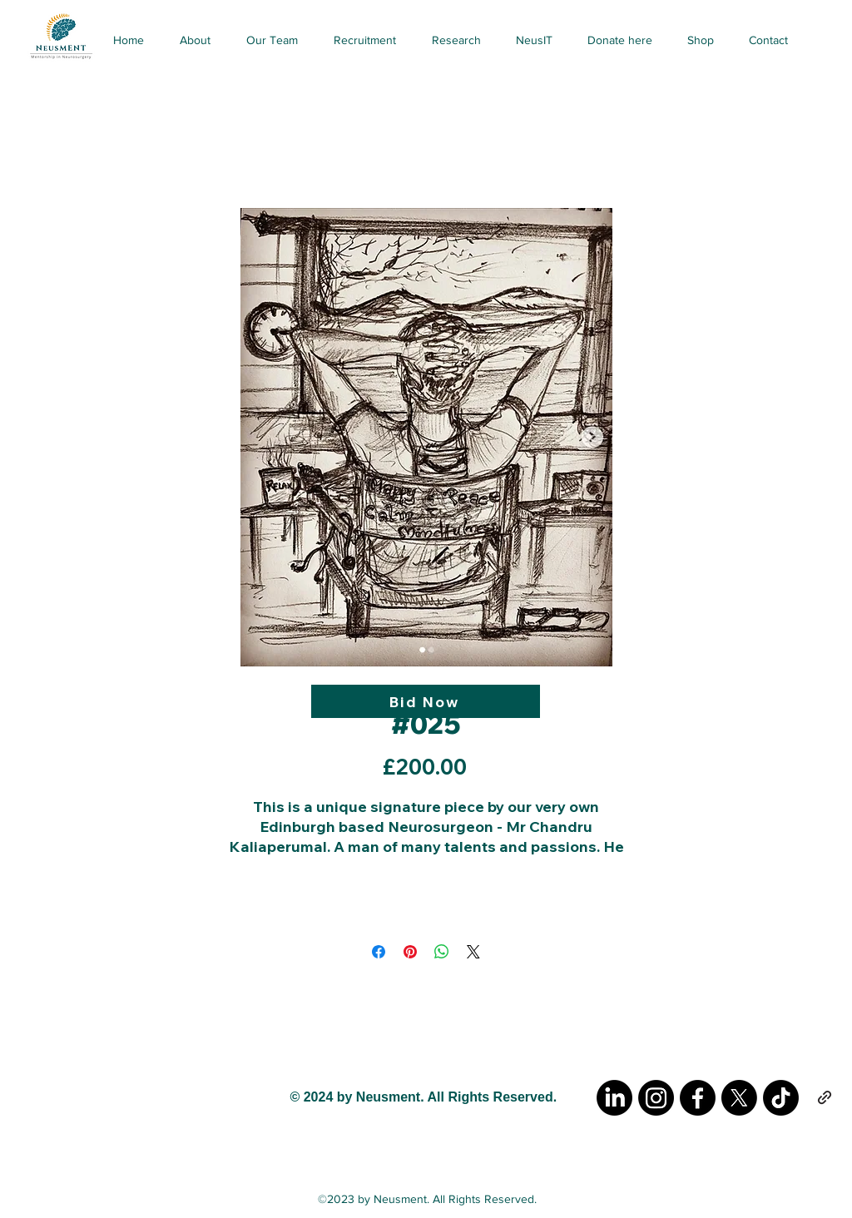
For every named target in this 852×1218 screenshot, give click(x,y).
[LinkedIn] (614, 1098)
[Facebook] (698, 1098)
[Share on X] (473, 952)
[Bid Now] (425, 701)
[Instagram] (656, 1098)
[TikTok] (781, 1098)
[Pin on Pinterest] (410, 952)
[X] (739, 1098)
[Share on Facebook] (379, 952)
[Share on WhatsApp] (442, 952)
